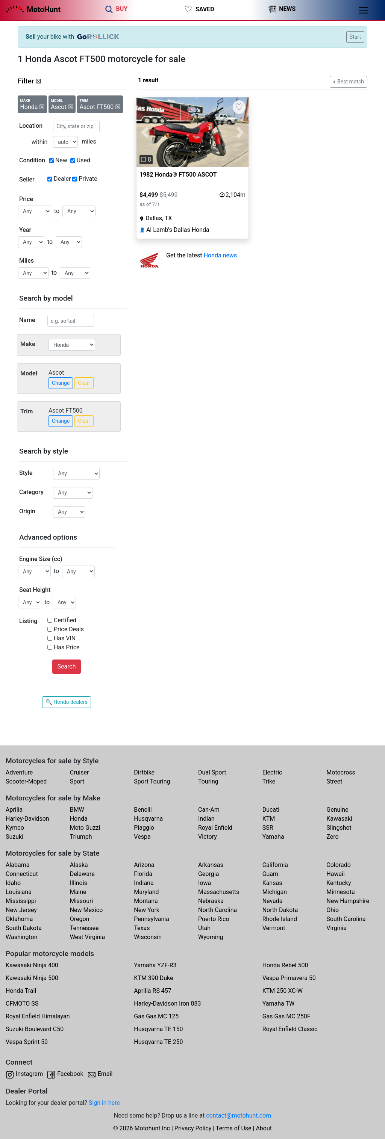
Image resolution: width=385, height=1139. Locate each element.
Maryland (146, 891)
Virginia (336, 928)
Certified (65, 620)
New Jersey (21, 910)
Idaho (13, 882)
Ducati (271, 809)
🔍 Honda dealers (66, 702)
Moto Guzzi (85, 827)
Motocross (340, 772)
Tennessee (84, 928)
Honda (79, 818)
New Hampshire (347, 901)
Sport (77, 781)
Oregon (79, 919)
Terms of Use (234, 1128)
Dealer (62, 178)
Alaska (79, 864)
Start (355, 37)
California (275, 864)
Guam (270, 873)
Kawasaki (339, 818)
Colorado (338, 864)
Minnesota (340, 891)
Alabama (17, 864)
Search (66, 666)
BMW (77, 809)
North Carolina (217, 910)
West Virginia (87, 937)
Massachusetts (218, 891)
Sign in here (104, 1102)
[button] (144, 132)
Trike (269, 781)
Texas (142, 928)
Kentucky (338, 882)
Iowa (204, 882)
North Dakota (280, 910)
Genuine (337, 809)
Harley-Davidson (27, 818)
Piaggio (144, 827)
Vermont (273, 928)
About (264, 1128)
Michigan (274, 891)
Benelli (143, 809)
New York (146, 910)
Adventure (19, 772)
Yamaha (273, 836)
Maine (78, 891)
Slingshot (339, 827)
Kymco (15, 827)
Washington (21, 937)
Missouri (81, 901)
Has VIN (65, 638)
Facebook (70, 1073)
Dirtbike (144, 772)
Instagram (29, 1073)
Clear (84, 383)
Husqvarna (148, 818)
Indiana (143, 882)
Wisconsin (148, 937)
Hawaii (335, 873)
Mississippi (21, 901)
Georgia (208, 873)
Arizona (144, 864)
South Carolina (345, 919)
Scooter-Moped (26, 781)
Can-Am (209, 809)
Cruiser (79, 772)
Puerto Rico (213, 919)
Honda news (220, 255)
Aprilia (14, 809)
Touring (208, 781)
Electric (272, 772)
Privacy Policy (193, 1128)
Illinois (78, 882)
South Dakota (24, 928)
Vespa (142, 836)
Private (88, 178)
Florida (143, 873)
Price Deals (69, 629)
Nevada (272, 901)
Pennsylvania (151, 919)
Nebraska (211, 901)
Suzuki (14, 836)
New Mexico (86, 910)
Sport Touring (152, 781)
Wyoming (210, 937)
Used (83, 160)
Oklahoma (19, 919)
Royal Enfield (215, 827)
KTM (268, 818)
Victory (207, 836)
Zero (332, 836)
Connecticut (22, 873)
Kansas (272, 882)
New (61, 160)
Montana (146, 901)
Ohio (332, 910)
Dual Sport (212, 772)
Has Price (67, 647)
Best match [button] (350, 82)
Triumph (81, 836)
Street (334, 781)
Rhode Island (279, 919)
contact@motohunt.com (238, 1115)
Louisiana (19, 891)
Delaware (82, 873)
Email (105, 1073)
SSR (267, 827)
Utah (204, 928)
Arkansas (210, 864)
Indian (206, 818)
